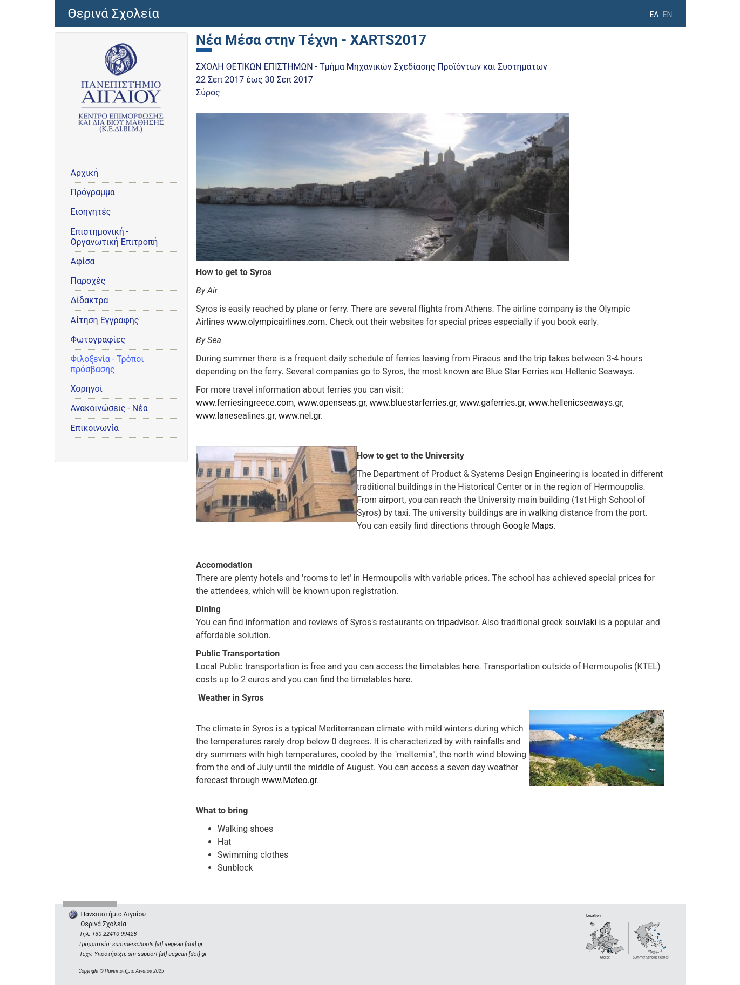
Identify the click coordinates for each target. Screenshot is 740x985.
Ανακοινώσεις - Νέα (109, 408)
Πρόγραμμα (93, 192)
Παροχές (88, 281)
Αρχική (85, 173)
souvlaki (581, 622)
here (471, 666)
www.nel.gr (300, 416)
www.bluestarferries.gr (413, 403)
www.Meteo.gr (289, 780)
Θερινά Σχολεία (114, 13)
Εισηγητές (91, 212)
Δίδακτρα (89, 300)
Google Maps (528, 526)
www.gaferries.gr (492, 403)
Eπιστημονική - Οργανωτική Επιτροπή (114, 237)
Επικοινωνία (95, 428)
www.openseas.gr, (332, 403)
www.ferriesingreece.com (245, 403)
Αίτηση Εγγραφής (105, 320)
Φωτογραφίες (98, 339)
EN (668, 14)
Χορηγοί (87, 389)
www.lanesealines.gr (235, 416)
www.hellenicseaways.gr (575, 403)
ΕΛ (653, 14)
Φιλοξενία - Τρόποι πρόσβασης (107, 364)
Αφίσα (83, 261)
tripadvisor (457, 622)
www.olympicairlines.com (276, 322)
